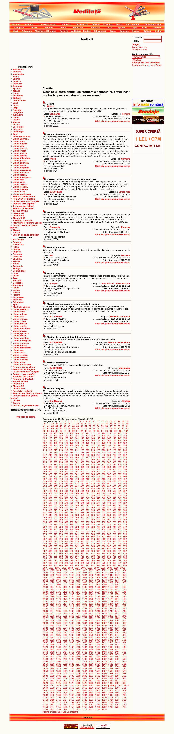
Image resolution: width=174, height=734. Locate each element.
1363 (45, 635)
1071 (91, 580)
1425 (111, 644)
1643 (91, 685)
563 (109, 500)
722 (103, 524)
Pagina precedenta (51, 712)
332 (71, 467)
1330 (85, 628)
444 (71, 484)
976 (93, 563)
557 (77, 500)
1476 (104, 654)
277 (119, 457)
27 (73, 424)
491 (66, 491)
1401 (124, 640)
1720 (85, 700)
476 (71, 488)
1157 (59, 596)
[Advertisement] (26, 49)
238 (82, 452)
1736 (104, 702)
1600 (65, 678)
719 (87, 524)
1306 (98, 623)
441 (55, 484)
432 (93, 481)
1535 (65, 666)
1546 (52, 668)
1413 (117, 642)
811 (66, 539)
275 (109, 457)
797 (77, 536)
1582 (117, 673)
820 (114, 539)
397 (77, 476)
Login (134, 27)
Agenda (121, 27)
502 (125, 491)
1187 (85, 601)
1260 (52, 616)
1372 (104, 635)
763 (66, 532)
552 (50, 500)
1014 (59, 570)
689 (98, 520)
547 (109, 498)
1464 (111, 652)
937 (55, 558)
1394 (78, 640)
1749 (104, 704)
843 (66, 544)
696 (50, 522)
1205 (117, 604)
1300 (59, 623)
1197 (65, 604)
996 (114, 565)
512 (93, 493)
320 (93, 464)
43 (52, 426)
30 (85, 424)
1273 (52, 618)
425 (55, 481)
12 (98, 421)
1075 (117, 580)
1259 (45, 616)
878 (82, 548)
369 (98, 472)
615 (45, 510)
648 (50, 515)
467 (109, 486)
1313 (59, 625)
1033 (98, 572)
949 (119, 558)
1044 (85, 575)
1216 (104, 606)
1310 (124, 623)
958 (82, 560)
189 (77, 445)
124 (71, 436)
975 (87, 563)
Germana (125, 159)
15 (110, 421)
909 (77, 553)
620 (71, 510)
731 (66, 527)
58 (115, 426)
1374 (117, 635)
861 (77, 546)
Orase (113, 31)
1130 (52, 592)
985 (55, 565)
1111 (98, 587)
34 (102, 424)
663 (45, 517)
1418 (65, 644)
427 (66, 481)
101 (120, 431)
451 (109, 484)
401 (98, 476)
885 (119, 548)
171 (66, 443)
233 (55, 452)
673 (98, 517)
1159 (72, 596)
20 (44, 424)
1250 (72, 613)
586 (61, 505)
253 (77, 455)
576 (93, 503)
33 (98, 424)
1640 (72, 685)
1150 (98, 594)
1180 (124, 599)
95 (94, 431)
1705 (72, 697)
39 (123, 424)
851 (109, 544)
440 (50, 484)
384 (93, 474)
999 (45, 568)
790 (125, 534)
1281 (104, 618)
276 (114, 457)
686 (82, 520)
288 (93, 460)
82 (127, 428)
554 (61, 500)
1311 (45, 625)
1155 (45, 596)
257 (98, 455)
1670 (98, 690)
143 (87, 438)
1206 (124, 604)
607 (87, 508)
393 (55, 476)
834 (103, 541)
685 (77, 520)
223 (87, 450)
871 (45, 548)
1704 (65, 697)
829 (77, 541)
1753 (45, 707)
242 (103, 452)
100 (115, 431)
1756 (65, 707)
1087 (111, 582)
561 (98, 500)
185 (55, 445)
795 (66, 536)
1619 (104, 680)
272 (93, 457)
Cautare (87, 31)
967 (45, 563)
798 (82, 536)
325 (119, 464)
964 (114, 560)
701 (77, 522)
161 (98, 440)
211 (109, 448)
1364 (52, 635)
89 (69, 431)
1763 (111, 707)
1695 (91, 695)
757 (119, 529)
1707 (85, 697)
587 (66, 505)
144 (93, 438)
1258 (124, 613)
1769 (65, 709)
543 (87, 498)
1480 (45, 656)
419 (109, 479)
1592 (98, 676)
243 (109, 452)
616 (50, 510)
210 (103, 448)
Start (15, 31)
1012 (45, 570)
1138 (104, 592)
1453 (124, 649)
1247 (52, 613)
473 (55, 488)
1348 (117, 630)
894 (82, 551)
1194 (45, 604)
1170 (59, 599)
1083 (85, 582)
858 (61, 546)
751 (87, 529)
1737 (111, 702)
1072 (98, 580)
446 (82, 484)
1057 (85, 577)
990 (82, 565)
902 (125, 551)
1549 (72, 668)
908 (71, 553)
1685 (111, 692)
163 (109, 440)
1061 (111, 577)
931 (109, 556)
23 (57, 424)
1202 (98, 604)
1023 (117, 570)
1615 (78, 680)
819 (109, 539)
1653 (72, 688)
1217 (111, 606)
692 (114, 520)
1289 (72, 620)
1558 (45, 671)
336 (93, 467)
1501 (98, 659)
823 (45, 541)
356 (114, 469)
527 (87, 496)
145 (98, 438)
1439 (117, 647)
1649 (45, 688)
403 (109, 476)
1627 (72, 683)
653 (77, 515)
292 (114, 460)
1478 (117, 654)
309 (119, 462)
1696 (98, 695)
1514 (98, 661)
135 (45, 438)
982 (125, 563)
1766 (45, 709)
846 (82, 544)
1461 (91, 652)
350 (82, 469)
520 (50, 496)
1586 (59, 676)
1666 (72, 690)
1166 (117, 596)
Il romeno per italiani (120, 316)
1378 (59, 637)
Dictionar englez (153, 24)
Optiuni (147, 31)
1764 (117, 707)
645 (119, 512)
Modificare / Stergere (45, 31)
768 (93, 532)
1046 (98, 575)
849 (98, 544)
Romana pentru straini (119, 342)
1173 (78, 599)
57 (110, 426)
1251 (78, 613)
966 (125, 560)
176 (93, 443)
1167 (124, 596)
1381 (78, 637)
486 (125, 488)
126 (82, 436)
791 (45, 536)
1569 (117, 671)
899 (109, 551)
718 (82, 524)
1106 (65, 587)
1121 (78, 589)
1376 (45, 637)
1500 (91, 659)
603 (66, 508)
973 (77, 563)
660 (114, 515)
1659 (111, 688)
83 (44, 431)
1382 (85, 637)
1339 (59, 630)
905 (55, 553)
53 (94, 426)
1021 (104, 570)
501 (119, 491)
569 (55, 503)
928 (93, 556)
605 (77, 508)
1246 (45, 613)
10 (90, 421)
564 (114, 500)
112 (93, 433)
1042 (72, 575)
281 (55, 460)
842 (61, 544)
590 (82, 505)
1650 (52, 688)
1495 (59, 659)
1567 (104, 671)
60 (123, 426)
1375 (124, 635)
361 (55, 472)
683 (66, 520)
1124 (98, 589)
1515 (104, 661)
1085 (98, 582)
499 (109, 491)
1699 (117, 695)
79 (115, 428)
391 (45, 476)
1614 (72, 680)
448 (93, 484)
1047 (104, 575)
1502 (104, 659)
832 (93, 541)
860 (71, 546)
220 (71, 450)
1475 (98, 654)
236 (71, 452)
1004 (77, 568)
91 (77, 431)
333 (77, 467)
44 (57, 426)
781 (77, 534)
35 (106, 424)
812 (71, 539)
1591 (91, 676)
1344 (91, 630)
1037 (124, 572)
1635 (124, 683)
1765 (124, 707)
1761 (98, 707)
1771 (78, 709)
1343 (85, 630)
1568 (111, 671)
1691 (65, 695)
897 (98, 551)
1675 (45, 692)
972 (71, 563)
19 (127, 421)
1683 (98, 692)
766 (82, 532)
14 (106, 421)
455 (45, 486)
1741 (52, 704)
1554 (104, 668)
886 (125, 548)
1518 (124, 661)
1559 (52, 671)
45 (61, 426)
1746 (85, 704)
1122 (85, 589)
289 (98, 460)
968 (50, 563)
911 (87, 553)
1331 (91, 628)
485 (119, 488)
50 (81, 426)
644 (114, 512)
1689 (52, 695)
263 (45, 457)
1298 (45, 623)
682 (61, 520)
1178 (111, 599)
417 (98, 479)
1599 (59, 678)
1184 (65, 601)
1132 (65, 592)
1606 (104, 678)
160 (93, 440)
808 (50, 539)
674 (103, 517)
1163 (98, 596)
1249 (65, 613)
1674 (124, 690)
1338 (52, 630)
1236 (65, 611)
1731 (72, 702)
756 (114, 529)
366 (82, 472)
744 (50, 529)
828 (71, 541)
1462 (98, 652)
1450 (104, 649)
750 (82, 529)
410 (61, 479)
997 (119, 565)
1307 (104, 623)
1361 (117, 632)
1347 (111, 630)
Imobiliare (78, 27)
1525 (85, 664)
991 (87, 565)
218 (61, 450)
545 (98, 498)
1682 (91, 692)
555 (66, 500)
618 (61, 510)
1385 (104, 637)
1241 (98, 611)
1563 (78, 671)
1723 (104, 700)
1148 (85, 594)
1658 (104, 688)
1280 (98, 618)
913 (98, 553)
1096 (85, 584)
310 (125, 462)
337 (98, 467)
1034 (104, 572)
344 (50, 469)
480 (93, 488)
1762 (104, 707)
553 (55, 500)
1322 (117, 625)
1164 (104, 596)
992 (93, 565)
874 (61, 548)
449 (98, 484)
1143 (52, 594)
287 (87, 460)
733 (77, 527)
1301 (65, 623)
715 (66, 524)
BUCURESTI (55, 192)
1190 (104, 601)
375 (45, 474)
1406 (72, 642)
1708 (91, 697)
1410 (98, 642)
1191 (111, 601)
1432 (72, 647)
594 (103, 505)
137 (55, 438)
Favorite (64, 31)
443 (66, 484)
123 (66, 436)
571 (66, 503)
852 (114, 544)
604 (71, 508)
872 (50, 548)
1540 (98, 666)
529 (98, 496)
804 (114, 536)
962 (103, 560)
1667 (78, 690)
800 (93, 536)
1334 (111, 628)
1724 (111, 700)
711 (45, 524)
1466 (124, 652)
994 (103, 565)
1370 (91, 635)
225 (98, 450)
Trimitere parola (139, 49)
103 (45, 433)
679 (45, 520)
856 (50, 546)
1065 (52, 580)
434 (103, 481)
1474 (91, 654)
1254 (98, 613)
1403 (52, 642)
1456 (59, 652)
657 (98, 515)
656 (93, 515)
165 (119, 440)
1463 (104, 652)
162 (103, 440)
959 (87, 560)
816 (93, 539)
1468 (52, 654)
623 (87, 510)
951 (45, 560)
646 (125, 512)
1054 (65, 577)
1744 (72, 704)
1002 (64, 568)
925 (77, 556)
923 (66, 556)
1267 (98, 616)
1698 (111, 695)
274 (103, 457)
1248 (59, 613)
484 (114, 488)
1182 (52, 601)
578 (103, 503)
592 (93, 505)
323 (109, 464)
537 (55, 498)
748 (71, 529)
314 (61, 464)
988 (71, 565)
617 (55, 510)
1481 (52, 656)
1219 (124, 606)
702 (82, 522)
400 (93, 476)
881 (98, 548)
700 (71, 522)
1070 (85, 580)
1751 (117, 704)
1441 (45, 649)
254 (82, 455)
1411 (104, 642)
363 (66, 472)
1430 (59, 647)
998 (125, 565)
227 (109, 450)
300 (71, 462)
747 (66, 529)
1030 (78, 572)
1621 (117, 680)
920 (50, 556)
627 (109, 510)
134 (125, 436)
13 (102, 421)
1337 (45, 630)
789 (119, 534)
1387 (117, 637)
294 (125, 460)
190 (82, 445)
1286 (52, 620)
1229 (104, 608)
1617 (91, 680)
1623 (45, 683)
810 (61, 539)
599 (45, 508)
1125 (104, 589)
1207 (45, 606)
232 (50, 452)
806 (125, 536)
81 (123, 428)
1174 (85, 599)
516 (114, 493)
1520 (52, 664)
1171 (65, 599)
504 (50, 493)
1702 (52, 697)
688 (93, 520)
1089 (124, 582)
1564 (85, 671)
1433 (78, 647)
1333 (104, 628)
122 (61, 436)
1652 (65, 688)
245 (119, 452)
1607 (111, 678)
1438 (111, 647)
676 (114, 517)
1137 (98, 592)
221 (77, 450)
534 (125, 496)
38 (119, 424)
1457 (65, 652)
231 (45, 452)
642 (103, 512)
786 (103, 534)
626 (103, 510)
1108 (78, 587)
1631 (98, 683)
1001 (57, 568)
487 (45, 491)
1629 (85, 683)
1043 (78, 575)
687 (87, 520)
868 (114, 546)
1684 (104, 692)
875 (66, 548)
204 (71, 448)
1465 (117, 652)
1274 (59, 618)
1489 (104, 656)
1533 (52, 666)
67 (65, 428)
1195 (52, 604)
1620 (111, 680)
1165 (111, 596)
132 (114, 436)
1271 (124, 616)
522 (61, 496)
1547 (59, 668)
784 (93, 534)
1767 (52, 709)
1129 (45, 592)
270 (82, 457)
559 (87, 500)
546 (103, 498)
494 (82, 491)
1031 (85, 572)
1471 (72, 654)
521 (55, 496)
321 (98, 464)
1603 (85, 678)
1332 (98, 628)
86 (57, 431)
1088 (117, 582)
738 (103, 527)
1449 (98, 649)
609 (98, 508)
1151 (104, 594)
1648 (126, 685)
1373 (111, 635)
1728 (52, 702)
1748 (98, 704)
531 (109, 496)
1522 (65, 664)
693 (119, 520)
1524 (78, 664)
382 (82, 474)
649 (55, 515)
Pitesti (52, 159)
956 (71, 560)
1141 (124, 592)
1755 (59, 707)
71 (81, 428)
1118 (59, 589)
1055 (72, 577)
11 (94, 421)
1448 (91, 649)
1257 (117, 613)
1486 (85, 656)
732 (71, 527)
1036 (117, 572)
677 (119, 517)
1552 (91, 668)
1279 (91, 618)
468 (114, 486)
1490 (111, 656)
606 (82, 508)
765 (77, 532)
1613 (65, 680)
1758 (78, 707)
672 (93, 517)
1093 (65, 584)
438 (125, 481)
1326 (59, 628)
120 (50, 436)
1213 (85, 606)
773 (119, 532)
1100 (111, 584)
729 (55, 527)
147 (109, 438)
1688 (45, 695)
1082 (78, 582)
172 (71, 443)
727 (45, 527)
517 (119, 493)
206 (82, 448)
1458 (72, 652)
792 (50, 536)
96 (98, 431)
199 (45, 448)
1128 (124, 589)
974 (82, 563)
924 (71, 556)
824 (50, 541)
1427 (124, 644)
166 (125, 440)
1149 (91, 594)
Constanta (54, 114)
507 (66, 493)
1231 (117, 608)
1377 (52, 637)
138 (61, 438)
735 (87, 527)
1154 (124, 594)
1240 (91, 611)
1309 (117, 623)
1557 (124, 668)
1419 (72, 644)
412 (71, 479)
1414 (124, 642)
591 (87, 505)
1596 (124, 676)
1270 (117, 616)
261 (119, 455)
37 (115, 424)
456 (50, 486)
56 (106, 426)
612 (114, 508)
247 (45, 455)
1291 (85, 620)
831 (87, 541)
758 (125, 529)
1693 (78, 695)
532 (114, 496)
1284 (124, 618)
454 (125, 484)
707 (109, 522)
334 (82, 467)
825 (55, 541)
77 (106, 428)
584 (50, 505)
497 (98, 491)
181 (119, 443)
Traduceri (66, 24)
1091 (52, 584)
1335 (117, 628)
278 (125, 457)
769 (98, 532)
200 (50, 448)
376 (50, 474)
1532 (45, 666)
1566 (98, 671)
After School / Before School (115, 283)
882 (103, 548)
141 (77, 438)
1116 (45, 589)
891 (66, 551)
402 (103, 476)
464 (93, 486)
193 (98, 445)
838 (125, 541)
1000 (51, 568)
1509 (65, 661)
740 (114, 527)
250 (61, 455)
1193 (124, 601)
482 (103, 488)
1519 (45, 664)
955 (66, 560)
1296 (117, 620)
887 (45, 551)
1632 (104, 683)
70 (77, 428)
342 (125, 467)
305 (98, 462)
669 (77, 517)
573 (77, 503)
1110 (91, 587)
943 (87, 558)
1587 (65, 676)
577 (98, 503)
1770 (72, 709)
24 (61, 424)
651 (66, 515)
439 (45, 484)
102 (126, 431)
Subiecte (124, 31)
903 (45, 553)
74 (94, 428)
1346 (104, 630)
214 (125, 448)
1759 (85, 707)
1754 (52, 707)
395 (66, 476)
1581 (111, 673)
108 (71, 433)
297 (55, 462)
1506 (45, 661)
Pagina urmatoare (69, 712)
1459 (78, 652)
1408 (85, 642)
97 (102, 431)
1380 (72, 637)
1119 (65, 589)
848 (93, 544)
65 (57, 428)
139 (66, 438)
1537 (78, 666)
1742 (59, 704)
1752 (124, 704)
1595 (117, 676)
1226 (85, 608)
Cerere (50, 106)
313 (55, 464)
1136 (91, 592)
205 (77, 448)
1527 (98, 664)
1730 (65, 702)
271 (87, 457)
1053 (59, 577)
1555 (111, 668)
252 (71, 455)
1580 (104, 673)
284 (71, 460)
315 (66, 464)
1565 (91, 671)
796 (71, 536)
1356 (85, 632)
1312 (52, 625)
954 (61, 560)
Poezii (119, 24)
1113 (111, 587)
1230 (111, 608)
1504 (117, 659)
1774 (98, 709)
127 (87, 436)
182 (125, 443)
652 (71, 515)
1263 (72, 616)
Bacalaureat (82, 24)
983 (45, 565)
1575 (72, 673)
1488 (98, 656)
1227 (91, 608)
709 (119, 522)
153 (55, 440)
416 (93, 479)
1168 (45, 599)
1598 (52, 678)
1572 (52, 673)
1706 (78, 697)
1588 (72, 676)
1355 (78, 632)
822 (125, 539)
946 (103, 558)
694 (125, 520)
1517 (117, 661)
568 (50, 503)
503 (45, 493)
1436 (98, 647)
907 (66, 553)
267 (66, 457)
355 (109, 469)
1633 (111, 683)
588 (71, 505)
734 (82, 527)
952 (50, 560)
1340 (65, 630)
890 (61, 551)
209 (98, 448)
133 (119, 436)
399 (87, 476)
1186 (78, 601)
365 (77, 472)
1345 (98, 630)
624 (93, 510)
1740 (45, 704)
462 (82, 486)
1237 (72, 611)
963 (109, 560)
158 (82, 440)
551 (45, 500)
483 (109, 488)
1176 (98, 599)
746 (61, 529)
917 (119, 553)
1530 (117, 664)
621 (77, 510)
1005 (83, 568)
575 (87, 503)
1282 (111, 618)
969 (55, 563)
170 (61, 443)
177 (98, 443)
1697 (104, 695)
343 (45, 469)
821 (119, 539)
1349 (124, 630)
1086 (104, 582)
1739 (124, 702)
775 (45, 534)
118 (125, 433)
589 (77, 505)
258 (103, 455)
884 (114, 548)
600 (50, 508)
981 (119, 563)
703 (87, 522)
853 (119, 544)
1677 (59, 692)
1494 (52, 659)
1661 (124, 688)
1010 (116, 568)
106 (61, 433)
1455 (52, 652)
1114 (117, 587)
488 (50, 491)
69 (73, 428)
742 (125, 527)
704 (93, 522)
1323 (124, 625)
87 (61, 431)
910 (82, 553)
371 (109, 472)
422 (125, 479)
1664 (59, 690)
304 (93, 462)
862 (82, 546)
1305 (91, 623)
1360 (111, 632)
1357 (91, 632)
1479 (124, 654)
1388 (124, 637)
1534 (59, 666)
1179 (117, 599)
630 (125, 510)
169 (55, 443)
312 (50, 464)
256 (93, 455)
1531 (124, 664)
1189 (98, 601)
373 (119, 472)
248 (50, 455)
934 (125, 556)
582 (125, 503)
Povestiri (107, 24)
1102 (124, 584)
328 (50, 467)
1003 (70, 568)
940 (71, 558)
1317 (85, 625)
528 (93, 496)
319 (87, 464)
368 (93, 472)
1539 (91, 666)
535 (45, 498)
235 (66, 452)
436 (114, 481)
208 (93, 448)
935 (45, 558)
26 (69, 424)
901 (119, 551)
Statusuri (95, 27)
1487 (91, 656)
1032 (91, 572)
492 (71, 491)
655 (87, 515)
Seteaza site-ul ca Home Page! (147, 65)
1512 (85, 661)
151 (45, 440)
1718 (72, 700)
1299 (52, 623)
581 (119, 503)
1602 (78, 678)
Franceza (125, 227)
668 (71, 517)
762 (61, 532)
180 (114, 443)
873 (55, 548)
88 (65, 431)
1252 (85, 613)
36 (110, 424)
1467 (45, 654)
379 (66, 474)
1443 (59, 649)
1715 (52, 700)
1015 (65, 570)
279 (45, 460)
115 (109, 433)
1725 (117, 700)
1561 (65, 671)
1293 (98, 620)
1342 (78, 630)
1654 (78, 688)
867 (109, 546)
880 (93, 548)
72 (85, 428)
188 (71, 445)
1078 (52, 582)
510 (82, 493)
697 (55, 522)
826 (61, 541)
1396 (91, 640)
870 (125, 546)
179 (109, 443)
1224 (72, 608)
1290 (78, 620)
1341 (72, 630)
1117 (52, 589)
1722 (98, 700)
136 (50, 438)
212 (114, 448)
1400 (117, 640)
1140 (117, 592)
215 (45, 450)
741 (119, 527)
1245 (124, 611)
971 (66, 563)
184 (50, 445)
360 (50, 472)
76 (102, 428)
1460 (85, 652)
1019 (91, 570)
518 (125, 493)
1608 (117, 678)
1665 (65, 690)
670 (82, 517)
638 (82, 512)
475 (66, 488)
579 (109, 503)
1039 (52, 575)
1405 (65, 642)
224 (93, 450)
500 (114, 491)
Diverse (135, 31)
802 (103, 536)
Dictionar (16, 24)
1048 (111, 575)
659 (109, 515)
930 (103, 556)
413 (77, 479)
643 (109, 512)
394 (61, 476)
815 (87, 539)
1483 (65, 656)
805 (119, 536)
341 (119, 467)
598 (125, 505)
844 (71, 544)
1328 (72, 628)
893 (77, 551)
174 (82, 443)
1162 (91, 596)
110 (82, 433)
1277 (78, 618)
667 (66, 517)
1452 (117, 649)
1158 (65, 596)
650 (61, 515)
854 (125, 544)
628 (114, 510)
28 (77, 424)
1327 (65, 628)
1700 (124, 695)
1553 (98, 668)
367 (87, 472)
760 (50, 532)
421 (119, 479)
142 (82, 438)
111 (87, 433)
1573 (59, 673)
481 (98, 488)
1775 (104, 709)
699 (66, 522)
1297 (124, 620)
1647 (120, 685)
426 (61, 481)
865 (98, 546)
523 (66, 496)
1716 (59, 700)
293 (119, 460)
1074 (111, 580)
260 (114, 455)
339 (109, 467)
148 (114, 438)
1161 (85, 596)
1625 (59, 683)
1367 (72, 635)
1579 (98, 673)
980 (114, 563)
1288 (65, 620)
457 (55, 486)
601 (55, 508)
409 (55, 479)
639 (87, 512)
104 (50, 433)
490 (61, 491)
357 (119, 469)
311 (45, 464)
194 (103, 445)
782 (82, 534)
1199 (78, 604)
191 (87, 445)
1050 (124, 575)
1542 (111, 666)
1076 (124, 580)
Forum (34, 27)
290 (103, 460)
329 (55, 467)
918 (125, 553)
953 (55, 560)
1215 (98, 606)
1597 (45, 678)
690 (103, 520)
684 (71, 520)
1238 (78, 611)
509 (77, 493)
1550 (78, 668)
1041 (65, 575)
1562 (72, 671)
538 (61, 498)
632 (50, 512)
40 (127, 424)
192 (93, 445)
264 (50, 457)
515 (109, 493)
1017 (78, 570)
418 (103, 479)
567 (45, 503)
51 (85, 426)
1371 (98, 635)
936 (50, 558)
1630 (91, 683)
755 (109, 529)
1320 (104, 625)
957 (77, 560)
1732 (78, 702)
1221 (52, 608)
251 (66, 455)
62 (44, 428)
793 (55, 536)
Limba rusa (124, 192)
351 (87, 469)
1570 (124, 671)
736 (93, 527)
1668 (85, 690)
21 (48, 424)
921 (55, 556)
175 (87, 443)
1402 (45, 642)
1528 (104, 664)
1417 (59, 644)
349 (77, 469)
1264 (78, 616)
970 (61, 563)
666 (61, 517)
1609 (124, 678)
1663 (52, 690)
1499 (85, 659)
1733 (85, 702)
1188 (91, 601)
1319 (98, 625)
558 (82, 500)
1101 (117, 584)
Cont (144, 27)
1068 (72, 580)
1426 (117, 644)
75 (98, 428)
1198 (72, 604)
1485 (78, 656)
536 (50, 498)
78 (110, 428)
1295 (111, 620)
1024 (124, 570)
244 (114, 452)
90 (73, 431)
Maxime (96, 24)
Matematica (124, 368)
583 (45, 505)
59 (119, 426)
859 (66, 546)
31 (90, 424)
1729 (59, 702)
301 (77, 462)
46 (65, 426)
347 (66, 469)
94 (90, 431)
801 (98, 536)
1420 (78, 644)
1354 (72, 632)
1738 (117, 702)
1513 (91, 661)
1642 (85, 685)
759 (45, 532)
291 (109, 460)
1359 (104, 632)
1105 (59, 587)
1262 (65, 616)
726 (125, 524)
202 (61, 448)
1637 (52, 685)
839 (45, 544)
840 (50, 544)
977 (98, 563)
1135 (85, 592)
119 (45, 436)
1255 (104, 613)
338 (103, 467)
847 (87, 544)
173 (77, 443)
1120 (72, 589)
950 (125, 558)
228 (114, 450)
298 (61, 462)
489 (55, 491)
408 (50, 479)
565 (119, 500)
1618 (98, 680)
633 (55, 512)
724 (114, 524)
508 (71, 493)
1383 (91, 637)
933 (119, 556)
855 (45, 546)
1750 (111, 704)
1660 (117, 688)
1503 (111, 659)
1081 (72, 582)
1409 (91, 642)
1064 (45, 580)
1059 (98, 577)
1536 (72, 666)
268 (71, 457)
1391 (59, 640)
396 (71, 476)
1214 (91, 606)
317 (77, 464)
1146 (72, 594)
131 (109, 436)
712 (50, 524)
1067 (65, 580)
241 (98, 452)
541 (77, 498)
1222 (59, 608)
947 (109, 558)
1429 (52, 647)
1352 (59, 632)
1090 (45, 584)
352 (93, 469)
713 (55, 524)
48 (73, 426)
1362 (124, 632)
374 (125, 472)
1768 (59, 709)
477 (77, 488)
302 (82, 462)
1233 (45, 611)
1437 (104, 647)
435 (109, 481)
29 (81, 424)
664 (50, 517)
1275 (65, 618)
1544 (124, 666)
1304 (85, 623)
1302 (72, 623)
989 (77, 565)
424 (50, 481)
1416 (52, 644)
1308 (111, 623)
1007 (96, 568)
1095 (78, 584)
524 (71, 496)
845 (77, 544)
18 (123, 421)
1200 (85, 604)
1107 (72, 587)
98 (106, 431)
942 (82, 558)
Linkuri (158, 31)
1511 (78, 661)
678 (125, 517)
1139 (111, 592)
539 (66, 498)
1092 (59, 584)
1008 (103, 568)
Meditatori (76, 31)
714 (61, 524)
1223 (65, 608)
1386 (111, 637)
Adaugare (19, 27)
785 (98, 534)
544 (93, 498)
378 (61, 474)
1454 (45, 652)
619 (66, 510)
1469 (59, 654)
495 (87, 491)
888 (50, 551)
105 (55, 433)
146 (103, 438)
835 (109, 541)
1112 (104, 587)
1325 (52, 628)
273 (98, 457)
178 (103, 443)
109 (77, 433)
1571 (45, 673)
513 (98, 493)
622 (82, 510)
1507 (52, 661)
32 (94, 424)
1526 (91, 664)
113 (98, 433)
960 (93, 560)
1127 (117, 589)
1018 (85, 570)
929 (98, 556)
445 (77, 484)
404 (114, 476)
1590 (85, 676)
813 (77, 539)
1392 (65, 640)
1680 (78, 692)
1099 (104, 584)
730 (61, 527)
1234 (52, 611)
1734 (91, 702)
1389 (45, 640)
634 (61, 512)
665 (55, 517)
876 (71, 548)
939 (66, 558)
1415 (45, 644)
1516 (111, 661)
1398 (104, 640)
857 (55, 546)
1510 (72, 661)
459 (66, 486)
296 (50, 462)
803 (109, 536)
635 (66, 512)
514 (103, 493)
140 (71, 438)
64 (52, 428)
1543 (117, 666)
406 (125, 476)
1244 (117, 611)
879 (87, 548)
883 (109, 548)
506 (61, 493)
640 (93, 512)
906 (61, 553)
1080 (65, 582)
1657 (98, 688)
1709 (98, 697)
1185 (72, 601)
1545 (45, 668)
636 (71, 512)
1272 (45, 618)
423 (45, 481)
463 (87, 486)
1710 (104, 697)
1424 (104, 644)
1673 (117, 690)
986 (61, 565)
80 (119, 428)
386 (103, 474)
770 (103, 532)
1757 (72, 707)
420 (114, 479)
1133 (72, 592)
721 (98, 524)
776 (50, 534)
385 (98, 474)
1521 (59, 664)
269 (77, 457)
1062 (117, 577)
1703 (59, 697)
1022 (111, 570)
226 (103, 450)
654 (82, 515)
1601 (72, 678)
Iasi (51, 255)
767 (87, 532)
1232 (124, 608)
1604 (91, 678)
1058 (91, 577)
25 (65, 424)
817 (98, 539)
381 (77, 474)
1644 (98, 685)
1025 (45, 572)
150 (125, 438)
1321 (111, 625)
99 (110, 431)
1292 (91, 620)
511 (87, 493)
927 (87, 556)
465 (98, 486)
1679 (72, 692)
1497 (72, 659)
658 (103, 515)
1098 (98, 584)
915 (109, 553)
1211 (72, 606)
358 (125, 469)
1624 (52, 683)
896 (93, 551)
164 (114, 440)
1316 (78, 625)
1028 (65, 572)
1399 (111, 640)
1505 (124, 659)
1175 (91, 599)
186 (61, 445)
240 (93, 452)
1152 (111, 594)
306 (103, 462)
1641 (78, 685)
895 (87, 551)
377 (55, 474)
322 (103, 464)
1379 (65, 637)
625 (98, 510)
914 (103, 553)
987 (66, 565)
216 (50, 450)
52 (90, 426)
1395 (85, 640)
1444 (65, 649)
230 (125, 450)
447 (87, 484)
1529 (111, 664)
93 (85, 431)
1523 (72, 664)
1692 (72, 695)
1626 (65, 683)
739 (109, 527)
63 (48, 428)
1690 (59, 695)
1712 (117, 697)
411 (66, 479)
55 (102, 426)
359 (45, 472)
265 (55, 457)
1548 (65, 668)
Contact (157, 27)
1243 (111, 611)
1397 (98, 640)
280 (50, 460)
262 (125, 455)
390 (125, 474)
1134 (78, 592)
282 (61, 460)
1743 (65, 704)
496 (93, 491)
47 (69, 426)
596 (114, 505)
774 (125, 532)
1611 (52, 680)
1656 (91, 688)
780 (71, 534)
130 (103, 436)
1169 (52, 599)
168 (50, 443)
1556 (117, 668)
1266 (91, 616)
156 (71, 440)
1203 (104, 604)
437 (119, 481)
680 (50, 520)
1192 (117, 601)
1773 (91, 709)
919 (45, 556)
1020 (98, 570)
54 (98, 426)
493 (77, 491)
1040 (59, 575)
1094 (72, 584)
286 (82, 460)
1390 (52, 640)
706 (103, 522)
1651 (59, 688)
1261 (59, 616)
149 (119, 438)
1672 (111, 690)
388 (114, 474)
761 (55, 532)
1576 (78, 673)
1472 (78, 654)
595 (109, 505)
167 (45, 443)
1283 (117, 618)
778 (61, 534)
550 (125, 498)
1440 (124, 647)
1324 (45, 628)
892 (71, 551)
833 (98, 541)
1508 (59, 661)
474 (61, 488)
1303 (78, 623)
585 (55, 505)
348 (71, 469)
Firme (63, 27)
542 (82, 498)
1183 (59, 601)
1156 (52, 596)
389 (119, 474)
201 (55, 448)
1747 (91, 704)
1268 (104, 616)
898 (103, 551)
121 (55, 436)
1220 (45, 608)
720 (93, 524)
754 (103, 529)
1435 (91, 647)
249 (55, 455)
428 (71, 481)
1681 (85, 692)
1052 (52, 577)
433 (98, 481)
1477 (111, 654)
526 (82, 496)
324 (114, 464)
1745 (78, 704)
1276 (72, 618)
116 (114, 433)
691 (109, 520)
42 (48, 426)
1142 (45, 594)
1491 (117, 656)
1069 (78, 580)
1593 (104, 676)
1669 (91, 690)
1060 (104, 577)
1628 (78, 683)
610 (103, 508)
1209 (59, 606)
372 (114, 472)
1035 (111, 572)
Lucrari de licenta (47, 24)
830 (82, 541)
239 (87, 452)
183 (45, 445)
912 (93, 553)
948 (114, 558)
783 (87, 534)
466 (103, 486)
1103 (45, 587)
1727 (45, 702)
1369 (85, 635)
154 (61, 440)
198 (125, 445)
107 (66, 433)
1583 (124, 673)
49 (77, 426)
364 (71, 472)
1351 (52, 632)
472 (50, 488)
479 (87, 488)
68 (69, 428)
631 (45, 512)
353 (98, 469)
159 (87, 440)
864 (93, 546)
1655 (85, 688)
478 (82, 488)
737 (98, 527)
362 (61, 472)
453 (119, 484)
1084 (91, 582)
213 (119, 448)
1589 (78, 676)
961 (98, 560)
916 (114, 553)
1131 (59, 592)
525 (77, 496)
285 (77, 460)
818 (103, 539)
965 (119, 560)
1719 (78, 700)
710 (125, 522)
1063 (124, 577)
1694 (85, 695)
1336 (124, 628)
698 (61, 522)
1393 (72, 640)
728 (50, 527)
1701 (45, 697)
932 (114, 556)
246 (125, 452)
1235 (59, 611)
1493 (45, 659)
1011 (123, 568)
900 (114, 551)
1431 (65, 647)
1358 (98, 632)
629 (119, 510)
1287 (59, 620)
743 (45, 529)
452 (114, 484)
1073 (104, 580)
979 (109, 563)
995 (109, 565)
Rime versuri (132, 24)
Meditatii (29, 24)
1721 (91, 700)
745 (55, 529)
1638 (59, 685)
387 (109, 474)
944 (93, 558)
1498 (78, 659)
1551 (85, 668)
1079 (59, 582)
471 (45, 488)
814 (82, 539)
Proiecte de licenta (25, 417)
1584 (45, 676)
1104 (52, 587)
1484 (72, 656)
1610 (45, 680)
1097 (91, 584)
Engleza (126, 401)
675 (109, 517)
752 (93, 529)
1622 (124, 680)
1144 (59, 594)
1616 (85, 680)
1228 (98, 608)
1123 (91, 589)
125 (77, 436)
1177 (104, 599)
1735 (98, 702)
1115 (124, 587)
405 (119, 476)
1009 (109, 568)
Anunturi (48, 27)
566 (125, 500)
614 (125, 508)
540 (71, 498)
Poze (109, 27)
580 (114, 503)
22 (52, 424)
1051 (45, 577)
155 (66, 440)
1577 (85, 673)
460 (71, 486)
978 (103, 563)
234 (61, 452)
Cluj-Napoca (55, 401)
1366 (65, 635)
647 (45, 515)
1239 (85, 611)
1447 (85, 649)
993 (98, 565)
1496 (65, 659)
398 (82, 476)
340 (114, 467)
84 (48, 431)
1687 (124, 692)
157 (77, 440)
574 (82, 503)
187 (66, 445)
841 (55, 544)
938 (61, 558)
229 (119, 450)
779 (66, 534)
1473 (85, 654)
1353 (65, 632)
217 (55, 450)
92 (81, 431)
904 (50, 553)
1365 (59, 635)
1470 (65, 654)
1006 (90, 568)
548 (114, 498)
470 (125, 486)
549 (119, 498)
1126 (111, 589)
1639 (65, 685)
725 (119, 524)
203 (66, 448)
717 (77, 524)
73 (90, 428)
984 (50, 565)
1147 (78, 594)
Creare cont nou (139, 47)
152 (50, 440)
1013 (52, 570)
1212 (78, 606)
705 (98, 522)
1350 (45, 632)
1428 (45, 647)
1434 (85, 647)
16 (115, 421)
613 (119, 508)
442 (61, 484)
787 (109, 534)
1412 (111, 642)
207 (87, 448)
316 (71, 464)
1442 (52, 649)
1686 (117, 692)
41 (44, 426)
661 (119, 515)
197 (119, 445)
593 (98, 505)
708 (114, 522)
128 (93, 436)
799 (87, 536)
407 (45, 479)
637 (77, 512)
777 (55, 534)
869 (119, 546)
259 (109, 455)
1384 (98, 637)
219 (66, 450)
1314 (65, 625)
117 (119, 433)
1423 (98, 644)
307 (109, 462)
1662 (45, 690)
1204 (111, 604)
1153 (117, 594)
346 (61, 469)
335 (87, 467)
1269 (111, 616)
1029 (72, 572)
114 (103, 433)
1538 (85, 666)
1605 (98, 678)
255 (87, 455)
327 (45, 467)
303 (87, 462)
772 (114, 532)
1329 (78, 628)
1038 (45, 575)
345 (55, 469)
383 (87, 474)
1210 (65, 606)
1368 (78, 635)
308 (114, 462)
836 (114, 541)
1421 (85, 644)
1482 (59, 656)
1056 (78, 577)
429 (77, 481)
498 (103, 491)
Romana (126, 114)
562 (103, 500)
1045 (91, 575)
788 (114, 534)
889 (55, 551)
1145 (65, 594)
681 (55, 520)
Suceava (53, 283)
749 (77, 529)
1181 (45, 601)
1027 (59, 572)
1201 (91, 604)
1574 (65, 673)
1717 (65, 700)
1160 (78, 596)
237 (77, 452)
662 (125, 515)
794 (61, 536)
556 (71, 500)
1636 (45, 685)
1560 (59, 671)
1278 (85, 618)
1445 (72, 649)
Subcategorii (99, 31)
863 (87, 546)
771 (109, 532)
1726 (124, 700)
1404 (59, 642)
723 (109, 524)
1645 (104, 685)
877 (77, 548)
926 (82, 556)
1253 (91, 613)
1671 (104, 690)
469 (119, 486)
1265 (85, 616)
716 (71, 524)
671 (87, 517)
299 (66, 462)
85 (52, 431)
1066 (59, 580)
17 (119, 421)
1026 (52, 572)
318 (82, 464)
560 (93, 500)
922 (61, 556)
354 (103, 469)
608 (93, 508)
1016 (72, 570)
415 (87, 479)
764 (71, 532)
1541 (104, 666)
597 (119, 505)
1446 (78, 649)
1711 (111, 697)
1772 (85, 709)
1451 (111, 649)
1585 (52, 676)
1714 (45, 700)
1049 (117, 575)
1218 (117, 606)
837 (119, 541)
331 (66, 467)
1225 (78, 608)
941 (77, 558)
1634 (117, 683)
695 (45, 522)
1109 (85, 587)
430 (82, 481)
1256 (111, 613)
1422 (91, 644)
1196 (59, 604)
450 (103, 484)
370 (103, 472)
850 (103, 544)
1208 (52, 606)
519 (45, 496)
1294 (104, 620)
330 (61, 467)
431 (87, 481)
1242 (104, 611)
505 (55, 493)
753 (98, 529)
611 (109, 508)
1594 (111, 676)
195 (109, 445)
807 (45, 539)
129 (98, 436)
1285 (45, 620)
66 (61, 428)
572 (71, 503)
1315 (72, 625)
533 (119, 496)
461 (77, 486)
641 (98, 512)
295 (45, 462)
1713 (124, 697)
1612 (59, 680)
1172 (72, 599)
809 (55, 539)
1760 (91, 707)
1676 (52, 692)
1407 (78, 642)
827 (66, 541)
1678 (65, 692)
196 (114, 445)
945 (98, 558)
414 (82, 479)
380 (71, 474)
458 (61, 486)
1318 (91, 625)
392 (50, 476)
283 (66, 460)
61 (127, 426)
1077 (45, 582)
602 (61, 508)
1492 (124, 656)
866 (103, 546)
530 (103, 496)
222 (82, 450)
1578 (91, 673)
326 (125, 464)
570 (61, 503)
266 (61, 457)
